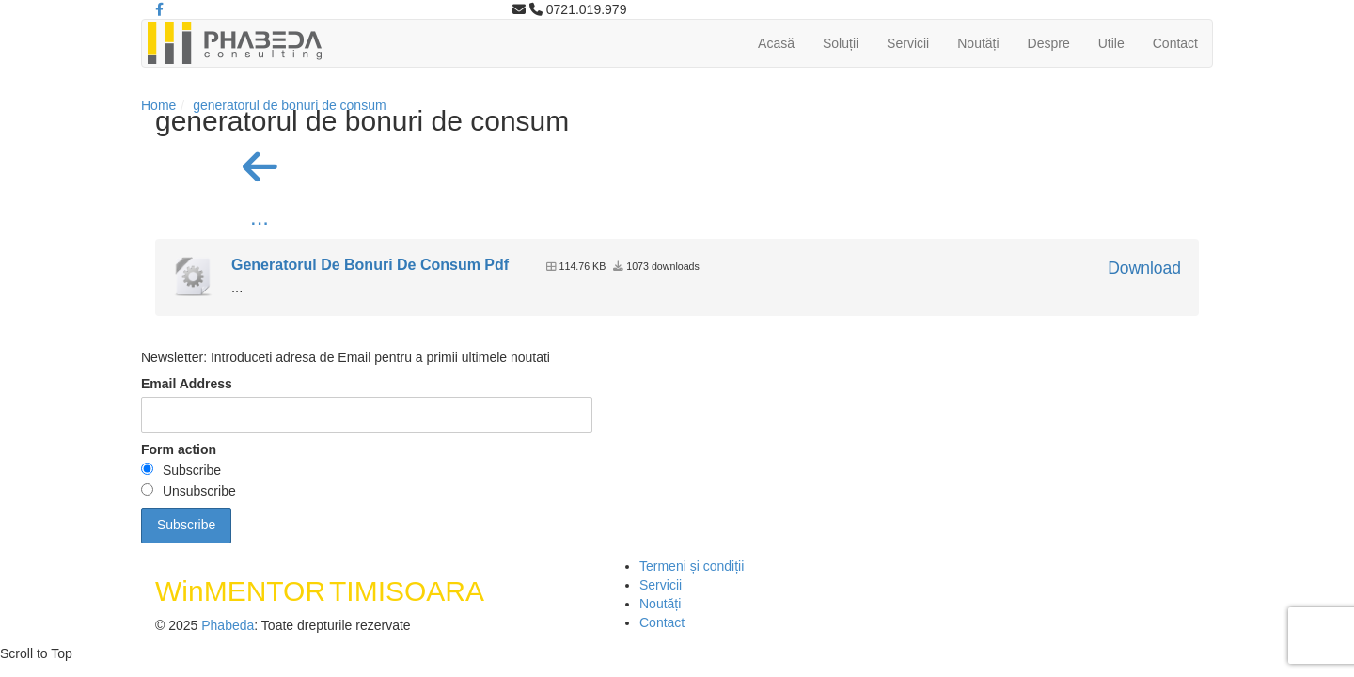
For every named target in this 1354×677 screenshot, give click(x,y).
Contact (1175, 43)
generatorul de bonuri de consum (289, 105)
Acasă (776, 43)
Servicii (908, 43)
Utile (1111, 43)
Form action (178, 449)
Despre (1049, 43)
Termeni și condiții (691, 566)
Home (158, 105)
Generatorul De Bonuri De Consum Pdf (370, 265)
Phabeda (227, 625)
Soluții (840, 43)
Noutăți (978, 43)
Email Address (186, 383)
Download (1144, 268)
